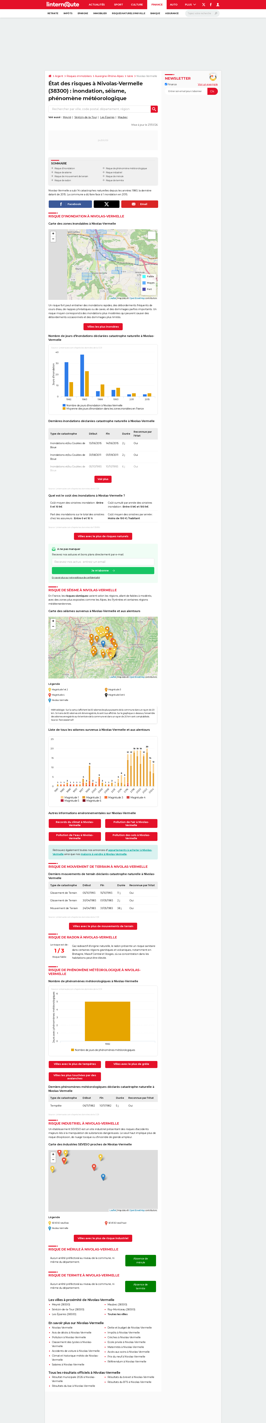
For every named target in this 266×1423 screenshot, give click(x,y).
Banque (155, 13)
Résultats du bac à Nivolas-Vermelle (73, 1386)
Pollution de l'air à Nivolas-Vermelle (131, 823)
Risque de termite (115, 180)
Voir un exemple (208, 84)
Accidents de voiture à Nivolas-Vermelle (76, 1351)
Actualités (97, 4)
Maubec (122, 117)
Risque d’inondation (65, 168)
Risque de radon (63, 180)
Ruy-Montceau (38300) (121, 1309)
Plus (190, 4)
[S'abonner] (191, 91)
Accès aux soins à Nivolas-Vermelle (128, 1351)
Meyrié (67, 117)
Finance (157, 4)
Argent (59, 76)
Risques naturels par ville (128, 13)
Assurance (172, 13)
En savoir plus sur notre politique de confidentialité (76, 577)
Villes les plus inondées (103, 326)
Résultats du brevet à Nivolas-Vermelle (130, 1377)
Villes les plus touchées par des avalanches (74, 1077)
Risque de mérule (115, 176)
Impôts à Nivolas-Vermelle (123, 1332)
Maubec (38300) (117, 1304)
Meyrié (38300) (61, 1304)
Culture (137, 4)
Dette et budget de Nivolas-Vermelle (129, 1327)
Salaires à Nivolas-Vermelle (68, 1364)
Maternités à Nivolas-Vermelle (125, 1347)
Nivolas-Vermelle (62, 1327)
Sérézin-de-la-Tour (85, 117)
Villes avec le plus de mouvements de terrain (103, 926)
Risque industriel (114, 172)
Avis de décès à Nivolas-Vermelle (71, 1332)
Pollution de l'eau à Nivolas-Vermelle (74, 837)
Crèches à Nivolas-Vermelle (124, 1337)
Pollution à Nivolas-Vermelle (69, 1337)
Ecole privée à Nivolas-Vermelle (126, 1342)
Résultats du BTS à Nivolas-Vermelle (129, 1382)
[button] (53, 234)
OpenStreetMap (137, 298)
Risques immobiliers (79, 76)
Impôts (68, 13)
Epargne (83, 13)
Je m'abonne (100, 570)
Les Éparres (107, 117)
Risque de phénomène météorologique (126, 168)
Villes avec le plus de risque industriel (103, 1238)
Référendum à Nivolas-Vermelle (126, 1361)
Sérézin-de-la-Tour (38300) (68, 1309)
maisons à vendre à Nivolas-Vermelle (104, 854)
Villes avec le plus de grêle (131, 1064)
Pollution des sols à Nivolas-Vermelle (131, 837)
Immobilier (100, 13)
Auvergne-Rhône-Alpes (109, 76)
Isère (130, 76)
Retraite (52, 13)
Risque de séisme (63, 172)
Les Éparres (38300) (64, 1314)
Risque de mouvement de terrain (71, 176)
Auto (174, 4)
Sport (118, 4)
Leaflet (113, 298)
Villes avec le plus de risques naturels (103, 536)
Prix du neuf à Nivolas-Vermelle (126, 1356)
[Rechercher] (202, 13)
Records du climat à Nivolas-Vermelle (75, 823)
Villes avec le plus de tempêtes (75, 1064)
